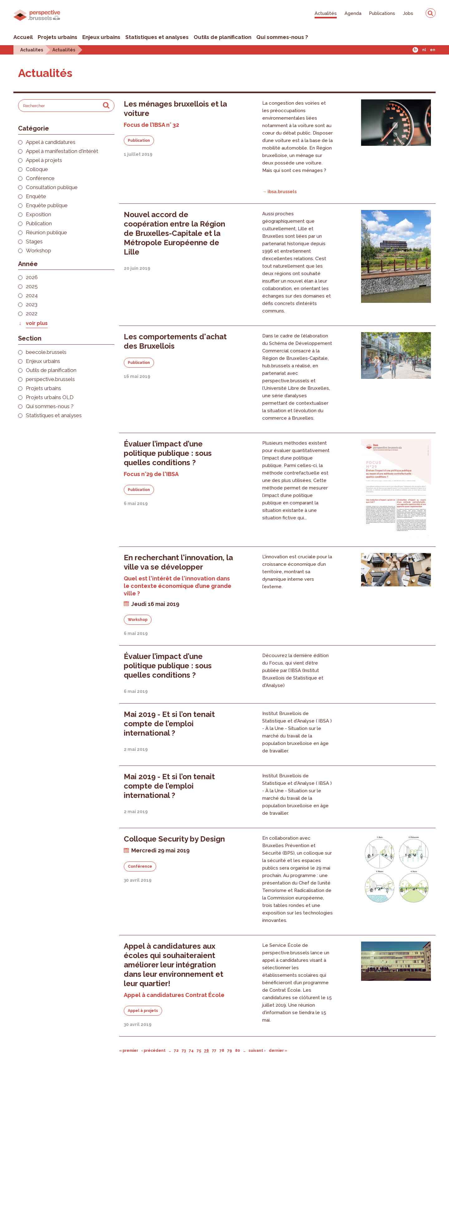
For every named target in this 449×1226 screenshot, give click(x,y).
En (432, 50)
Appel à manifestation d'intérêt (62, 151)
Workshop (38, 251)
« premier (128, 1050)
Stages (34, 242)
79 (229, 1050)
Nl (424, 50)
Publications (382, 13)
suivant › (257, 1050)
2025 (32, 286)
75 (199, 1050)
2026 (32, 277)
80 (237, 1050)
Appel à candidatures (50, 142)
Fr (415, 50)
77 (214, 1050)
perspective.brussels (50, 379)
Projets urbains (57, 37)
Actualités (326, 13)
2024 (32, 295)
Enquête (36, 196)
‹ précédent (153, 1050)
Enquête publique (47, 205)
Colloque (37, 169)
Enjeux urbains (101, 37)
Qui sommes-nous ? (282, 37)
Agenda (353, 13)
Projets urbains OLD (50, 397)
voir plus (37, 323)
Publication (39, 224)
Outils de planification (222, 37)
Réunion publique (46, 233)
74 (191, 1050)
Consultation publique (52, 187)
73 (184, 1050)
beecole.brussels (46, 352)
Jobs (408, 13)
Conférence (40, 178)
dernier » (278, 1050)
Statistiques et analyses (157, 37)
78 (222, 1050)
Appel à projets (44, 160)
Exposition (38, 214)
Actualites (31, 49)
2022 (31, 314)
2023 (31, 305)
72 (176, 1050)
